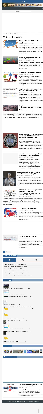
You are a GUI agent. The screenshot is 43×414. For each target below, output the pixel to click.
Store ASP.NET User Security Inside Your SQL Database (15, 266)
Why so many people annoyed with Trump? (30, 41)
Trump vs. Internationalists (28, 236)
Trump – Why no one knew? (28, 208)
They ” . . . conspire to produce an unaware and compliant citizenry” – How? (30, 107)
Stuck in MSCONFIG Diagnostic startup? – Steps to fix (15, 264)
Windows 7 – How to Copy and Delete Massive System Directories (18, 275)
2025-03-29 (22, 210)
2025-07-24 (22, 111)
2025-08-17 (22, 43)
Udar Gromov (28, 43)
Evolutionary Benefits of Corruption (30, 72)
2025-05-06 (22, 139)
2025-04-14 (22, 196)
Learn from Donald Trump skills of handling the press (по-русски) (30, 154)
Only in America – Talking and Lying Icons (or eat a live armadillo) (30, 90)
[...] (34, 395)
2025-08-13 (22, 60)
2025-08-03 (22, 92)
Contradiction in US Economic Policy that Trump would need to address (30, 385)
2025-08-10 (22, 74)
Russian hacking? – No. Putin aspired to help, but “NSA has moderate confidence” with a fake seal (31, 135)
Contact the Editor (36, 401)
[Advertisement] (22, 23)
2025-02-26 (22, 238)
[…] (26, 53)
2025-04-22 (20, 175)
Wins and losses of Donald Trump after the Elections (30, 58)
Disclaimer (30, 401)
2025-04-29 (22, 157)
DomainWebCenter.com (16, 401)
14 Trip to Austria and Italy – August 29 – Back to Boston (16, 271)
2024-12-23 (22, 387)
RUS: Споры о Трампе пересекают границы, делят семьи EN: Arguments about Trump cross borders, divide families (30, 192)
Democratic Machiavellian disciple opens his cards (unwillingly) (28, 173)
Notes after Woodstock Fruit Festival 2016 (13, 268)
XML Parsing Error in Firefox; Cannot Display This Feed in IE (16, 273)
